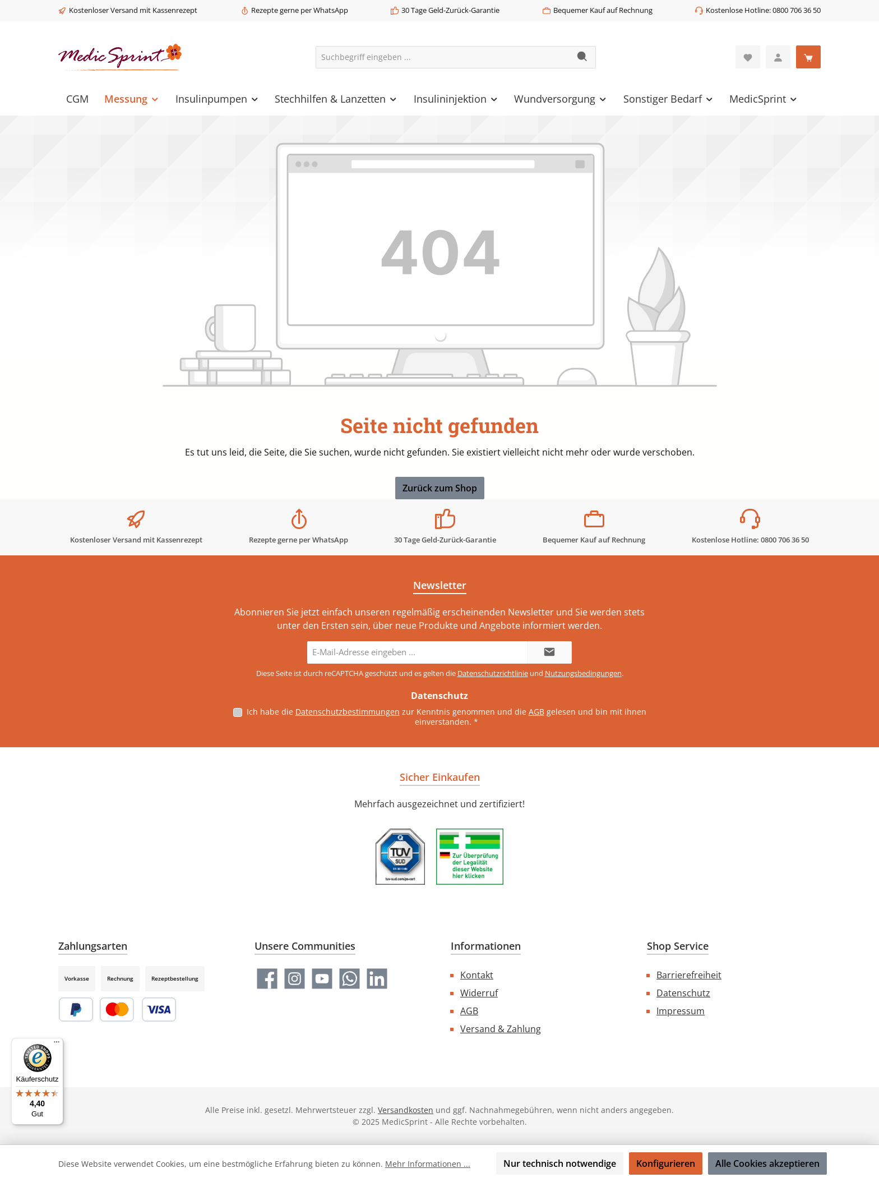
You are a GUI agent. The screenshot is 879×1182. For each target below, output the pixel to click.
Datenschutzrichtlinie (492, 673)
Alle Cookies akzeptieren (767, 1163)
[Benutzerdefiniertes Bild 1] (400, 857)
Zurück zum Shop (440, 488)
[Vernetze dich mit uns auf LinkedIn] (377, 978)
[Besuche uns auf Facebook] (267, 978)
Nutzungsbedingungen (583, 673)
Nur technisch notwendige (559, 1163)
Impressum (680, 1011)
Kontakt (476, 975)
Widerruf (479, 993)
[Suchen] (583, 57)
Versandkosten (405, 1110)
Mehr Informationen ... (427, 1163)
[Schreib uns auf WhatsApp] (349, 978)
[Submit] (549, 652)
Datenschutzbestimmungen (347, 711)
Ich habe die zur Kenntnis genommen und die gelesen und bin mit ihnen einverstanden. (446, 716)
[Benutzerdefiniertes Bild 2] (469, 857)
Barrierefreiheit (688, 975)
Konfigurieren (665, 1163)
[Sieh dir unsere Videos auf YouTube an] (322, 978)
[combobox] (443, 57)
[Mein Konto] (778, 56)
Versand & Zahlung (500, 1029)
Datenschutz (683, 993)
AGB (536, 711)
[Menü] (56, 1044)
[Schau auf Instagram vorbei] (294, 978)
